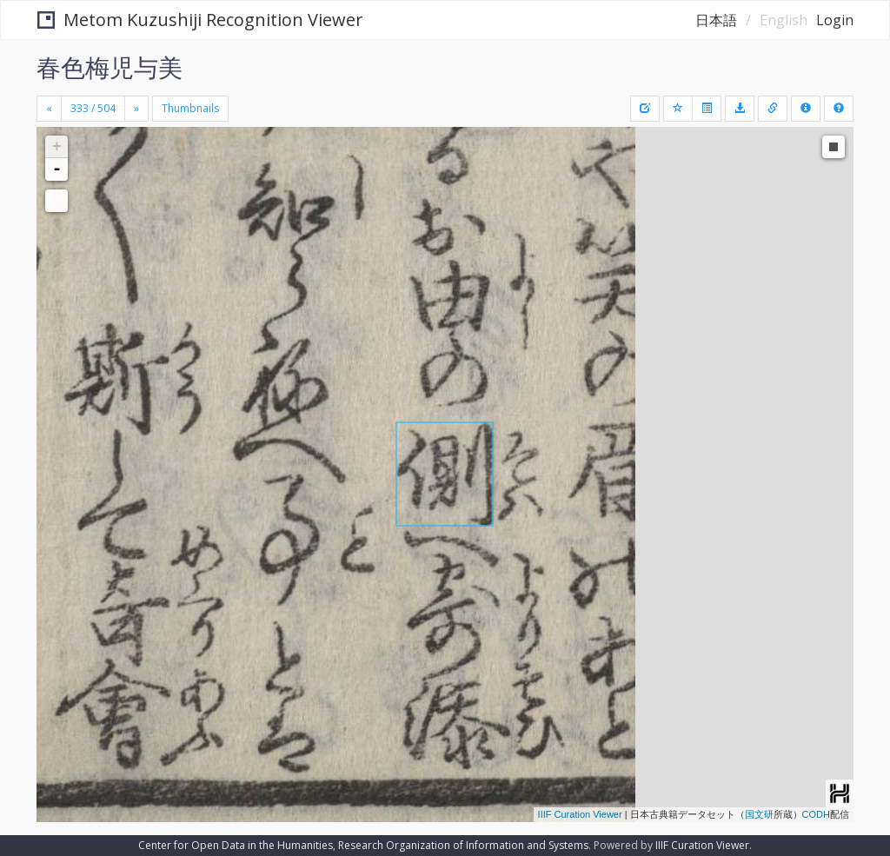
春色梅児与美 (110, 66)
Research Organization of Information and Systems (463, 845)
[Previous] (49, 109)
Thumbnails (190, 108)
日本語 (716, 20)
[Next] (136, 109)
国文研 (759, 814)
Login (834, 20)
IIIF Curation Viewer (580, 814)
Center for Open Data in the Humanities (235, 845)
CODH (816, 814)
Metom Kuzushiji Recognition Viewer (200, 19)
